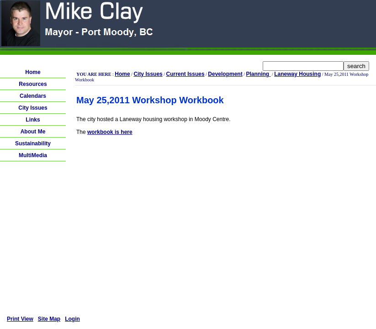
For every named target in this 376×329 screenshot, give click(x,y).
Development (225, 74)
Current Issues (185, 74)
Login (72, 319)
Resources (33, 84)
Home (32, 72)
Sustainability (33, 143)
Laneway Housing (297, 74)
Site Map (49, 319)
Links (33, 120)
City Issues (32, 108)
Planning (258, 74)
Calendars (33, 96)
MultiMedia (33, 155)
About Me (33, 131)
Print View (20, 319)
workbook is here (109, 132)
